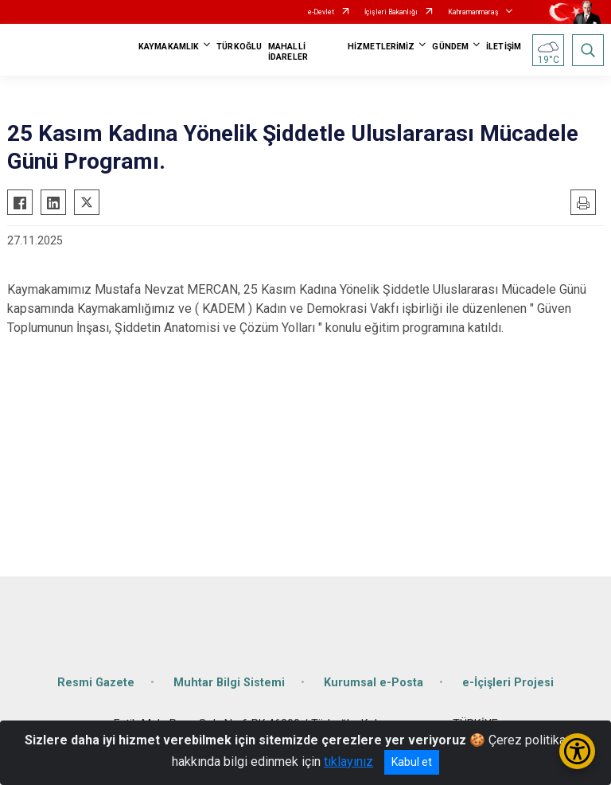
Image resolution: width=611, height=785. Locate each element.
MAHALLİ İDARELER (288, 51)
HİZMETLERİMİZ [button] (381, 46)
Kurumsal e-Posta (373, 682)
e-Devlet (321, 12)
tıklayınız (348, 761)
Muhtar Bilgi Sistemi (229, 682)
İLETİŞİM (503, 46)
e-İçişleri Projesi (508, 682)
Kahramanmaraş (473, 12)
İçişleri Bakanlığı (391, 12)
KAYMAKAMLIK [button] (168, 46)
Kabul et (411, 762)
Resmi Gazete (95, 682)
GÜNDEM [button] (450, 46)
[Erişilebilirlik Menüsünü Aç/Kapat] (577, 751)
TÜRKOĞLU (239, 46)
